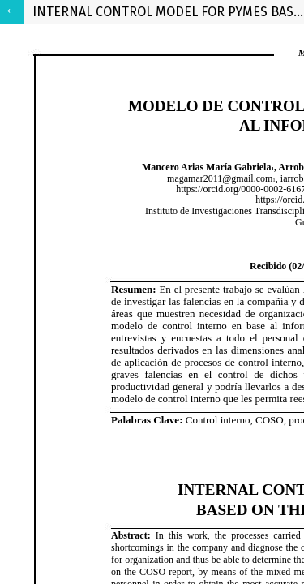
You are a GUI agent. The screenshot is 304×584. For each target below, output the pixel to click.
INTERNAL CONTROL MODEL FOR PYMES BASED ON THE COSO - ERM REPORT (168, 11)
